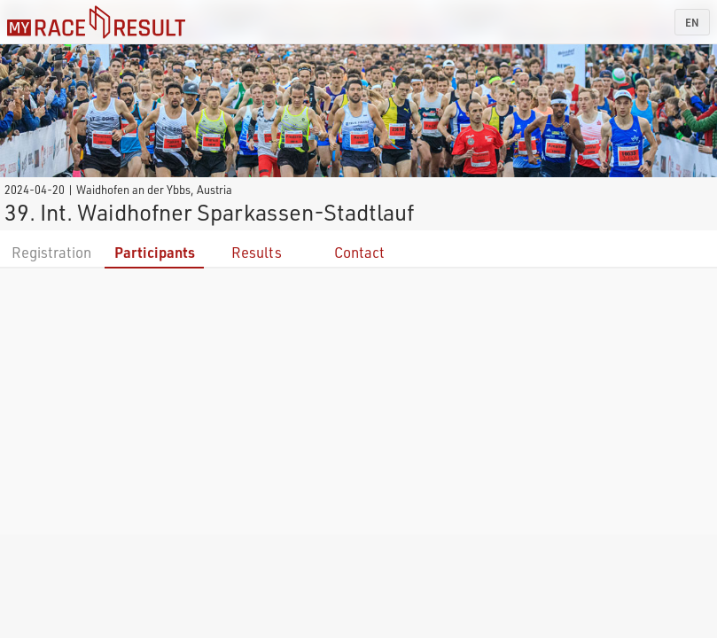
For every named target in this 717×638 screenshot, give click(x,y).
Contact (359, 252)
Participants (154, 252)
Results (256, 252)
